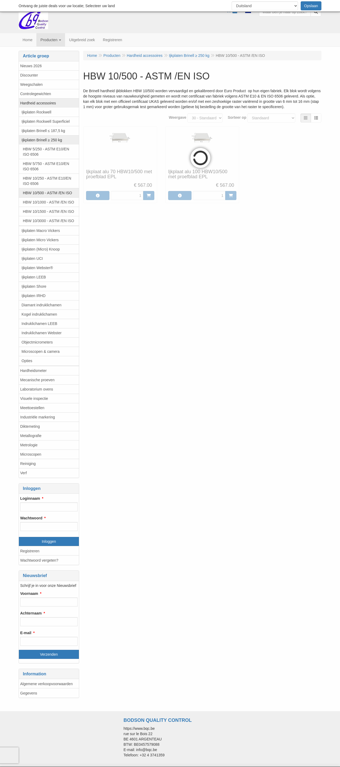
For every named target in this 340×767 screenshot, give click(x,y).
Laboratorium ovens (36, 389)
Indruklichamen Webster (42, 333)
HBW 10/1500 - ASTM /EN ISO (48, 211)
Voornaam (29, 593)
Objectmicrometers (37, 342)
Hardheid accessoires (38, 103)
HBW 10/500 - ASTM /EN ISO (47, 193)
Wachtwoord (31, 518)
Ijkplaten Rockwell (36, 112)
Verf (23, 473)
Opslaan (311, 6)
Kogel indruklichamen (39, 314)
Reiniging (28, 463)
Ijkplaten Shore (34, 286)
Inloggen (49, 541)
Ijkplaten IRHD (33, 296)
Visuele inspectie (34, 398)
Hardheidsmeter (33, 370)
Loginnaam (30, 498)
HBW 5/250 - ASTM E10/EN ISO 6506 (46, 151)
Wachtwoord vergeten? (39, 560)
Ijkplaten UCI (32, 258)
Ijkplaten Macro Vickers (41, 230)
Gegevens (28, 693)
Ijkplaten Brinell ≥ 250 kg (42, 140)
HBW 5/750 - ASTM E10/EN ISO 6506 (46, 166)
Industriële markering (37, 417)
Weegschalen (31, 84)
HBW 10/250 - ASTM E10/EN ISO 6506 (47, 181)
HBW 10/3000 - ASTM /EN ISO (48, 221)
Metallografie (30, 436)
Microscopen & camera (41, 351)
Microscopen (30, 454)
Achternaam (31, 613)
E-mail (25, 633)
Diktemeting (30, 426)
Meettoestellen (32, 408)
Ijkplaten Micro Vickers (40, 240)
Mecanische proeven (37, 380)
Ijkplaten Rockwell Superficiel (46, 121)
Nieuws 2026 (31, 66)
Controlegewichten (35, 94)
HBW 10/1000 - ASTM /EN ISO (48, 202)
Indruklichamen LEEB (39, 323)
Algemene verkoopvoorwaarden (46, 684)
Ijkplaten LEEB (34, 277)
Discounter (29, 75)
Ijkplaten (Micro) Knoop (41, 249)
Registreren (29, 551)
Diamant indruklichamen (41, 305)
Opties (27, 361)
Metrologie (28, 445)
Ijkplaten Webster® (37, 268)
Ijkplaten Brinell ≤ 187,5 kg (43, 131)
